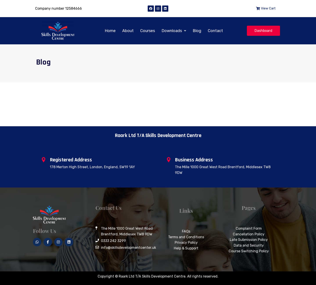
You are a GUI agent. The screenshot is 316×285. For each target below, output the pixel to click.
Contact (215, 30)
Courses (147, 30)
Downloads (174, 30)
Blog (197, 30)
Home (110, 30)
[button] (173, 30)
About (128, 30)
